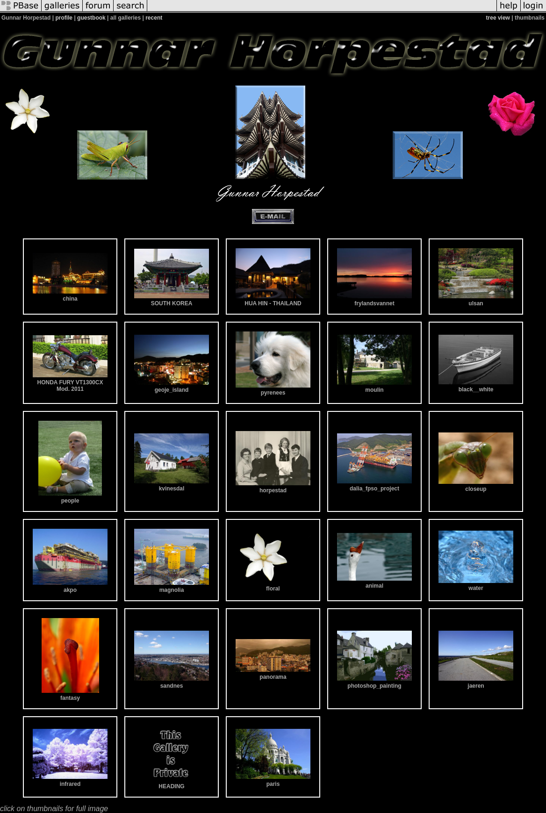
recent (153, 17)
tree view (498, 17)
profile (63, 17)
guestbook (91, 17)
